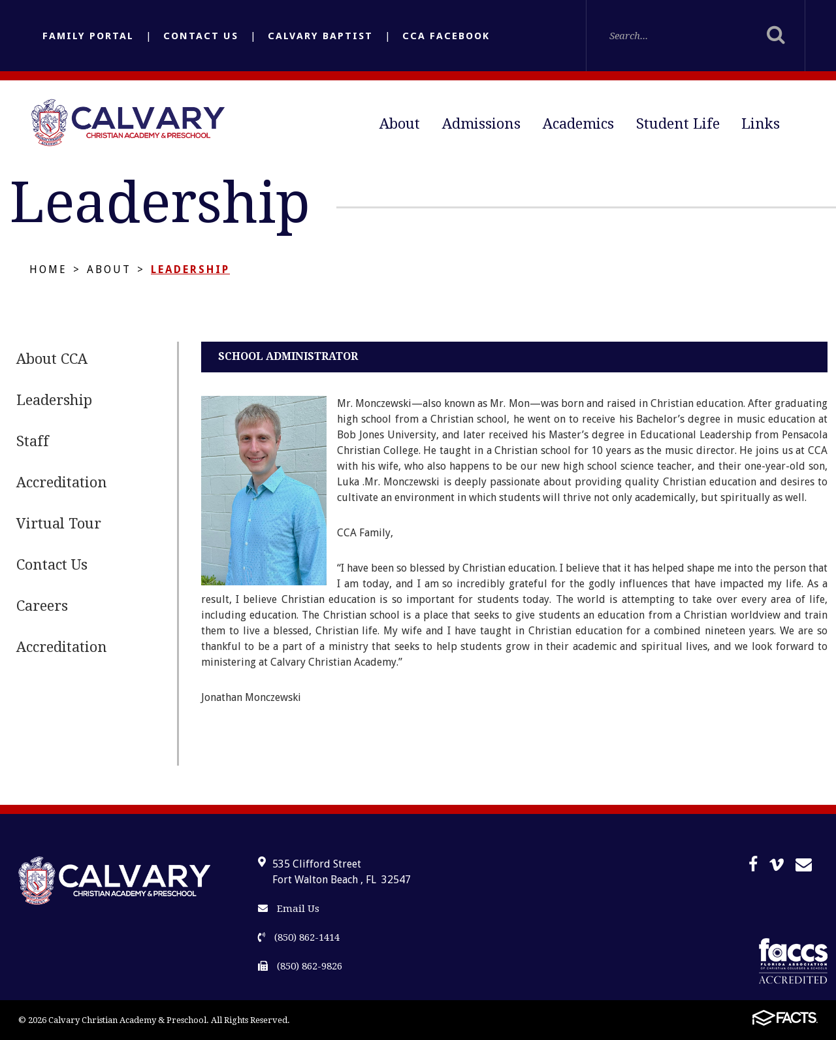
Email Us (288, 909)
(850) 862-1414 (299, 937)
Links (760, 124)
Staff (32, 441)
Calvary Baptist (320, 36)
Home (48, 269)
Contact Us (200, 36)
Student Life (678, 124)
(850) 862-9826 (300, 966)
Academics (578, 124)
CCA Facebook (446, 36)
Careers (42, 606)
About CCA (52, 359)
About (399, 124)
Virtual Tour (58, 523)
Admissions (481, 124)
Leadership (190, 269)
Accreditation (61, 482)
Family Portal (88, 36)
